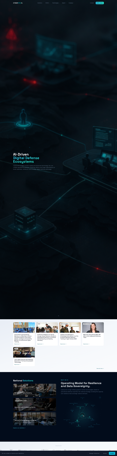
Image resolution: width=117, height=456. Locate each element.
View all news (100, 368)
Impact (64, 2)
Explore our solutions (19, 427)
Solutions (40, 2)
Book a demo (100, 2)
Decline (105, 453)
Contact (92, 2)
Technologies (56, 2)
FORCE (47, 2)
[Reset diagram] (100, 398)
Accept (112, 453)
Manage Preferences (94, 453)
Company (71, 2)
